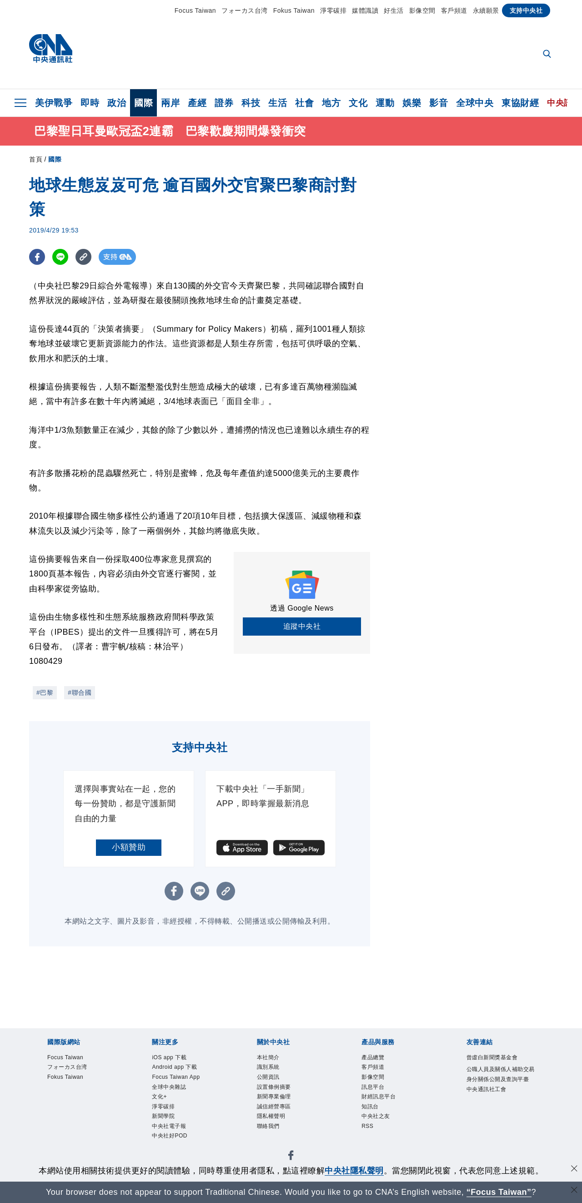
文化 (358, 103)
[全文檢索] (548, 55)
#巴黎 (44, 692)
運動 (385, 103)
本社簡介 (268, 1057)
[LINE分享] (60, 257)
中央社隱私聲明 (354, 1170)
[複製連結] (83, 257)
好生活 (394, 10)
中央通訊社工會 (487, 1089)
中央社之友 (375, 1116)
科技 (250, 103)
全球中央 (474, 103)
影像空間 (422, 10)
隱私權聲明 (271, 1116)
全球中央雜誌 (169, 1087)
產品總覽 (372, 1057)
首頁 (35, 159)
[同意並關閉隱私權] (574, 1169)
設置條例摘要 (274, 1087)
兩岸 (170, 103)
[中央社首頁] (50, 50)
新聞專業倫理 (274, 1096)
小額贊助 (129, 847)
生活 (277, 103)
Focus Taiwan (195, 10)
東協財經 (520, 103)
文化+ (159, 1096)
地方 (331, 103)
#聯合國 (79, 692)
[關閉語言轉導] (574, 1191)
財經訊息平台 (378, 1096)
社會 (304, 103)
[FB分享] (37, 257)
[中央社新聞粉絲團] (291, 1157)
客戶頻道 (454, 10)
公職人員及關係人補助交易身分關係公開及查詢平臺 (501, 1074)
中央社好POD (169, 1135)
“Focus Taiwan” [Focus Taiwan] (499, 1192)
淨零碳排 (333, 10)
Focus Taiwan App (176, 1077)
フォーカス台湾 (244, 10)
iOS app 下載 (169, 1057)
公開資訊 (268, 1077)
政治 (116, 103)
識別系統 (268, 1067)
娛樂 (411, 103)
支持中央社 (526, 10)
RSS (367, 1126)
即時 (89, 103)
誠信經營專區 (274, 1106)
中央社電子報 (169, 1126)
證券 (224, 103)
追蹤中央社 (302, 626)
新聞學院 (163, 1116)
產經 (197, 103)
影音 (438, 103)
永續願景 (486, 10)
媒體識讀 (365, 10)
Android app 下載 (174, 1067)
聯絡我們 (268, 1126)
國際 (143, 103)
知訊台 (370, 1106)
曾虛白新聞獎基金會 (492, 1057)
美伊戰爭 (53, 103)
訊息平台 (372, 1087)
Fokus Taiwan (294, 10)
